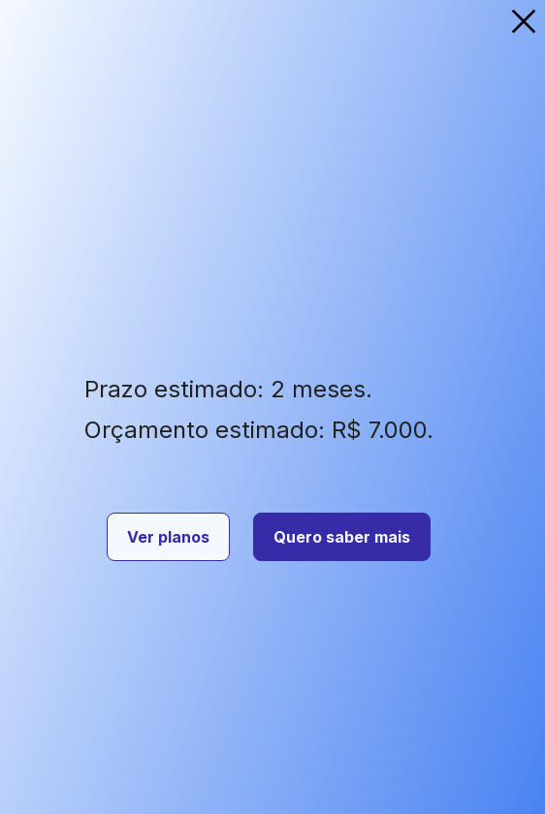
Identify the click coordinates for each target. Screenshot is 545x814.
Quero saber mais (341, 537)
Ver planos (168, 537)
